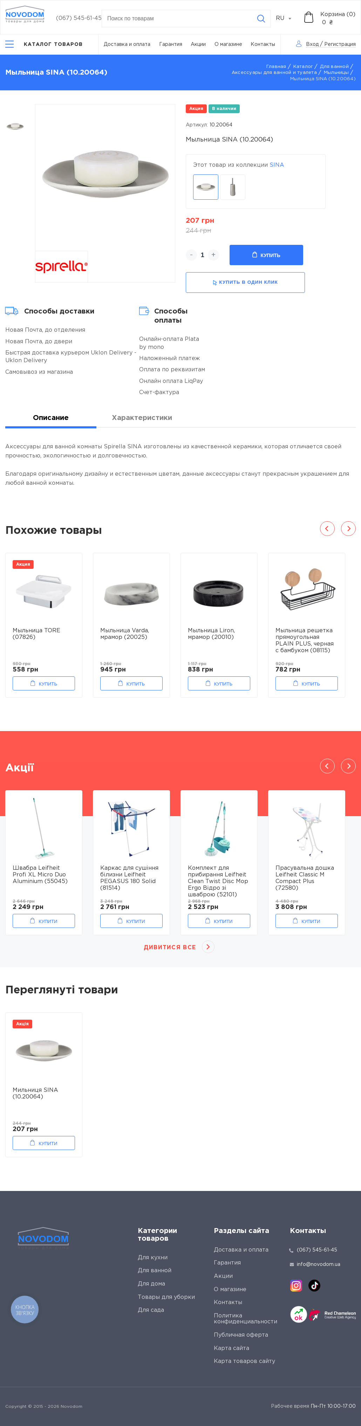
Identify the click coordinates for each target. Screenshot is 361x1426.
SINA (277, 165)
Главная (276, 67)
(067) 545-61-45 (79, 18)
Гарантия (170, 44)
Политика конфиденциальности (245, 1319)
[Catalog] (44, 44)
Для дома (151, 1284)
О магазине (228, 44)
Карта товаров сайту (244, 1361)
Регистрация (340, 44)
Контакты (263, 44)
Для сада (151, 1310)
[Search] (261, 18)
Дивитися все (170, 947)
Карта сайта (231, 1348)
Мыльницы (336, 73)
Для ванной (334, 67)
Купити (48, 921)
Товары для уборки (166, 1297)
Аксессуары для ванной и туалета (274, 73)
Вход (312, 44)
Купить (266, 255)
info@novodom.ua (315, 1264)
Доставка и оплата (127, 44)
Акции (198, 44)
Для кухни (153, 1257)
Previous (327, 528)
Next (348, 528)
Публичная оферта (241, 1335)
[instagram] (296, 1285)
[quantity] (202, 255)
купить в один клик (245, 282)
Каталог (303, 67)
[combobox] (287, 18)
